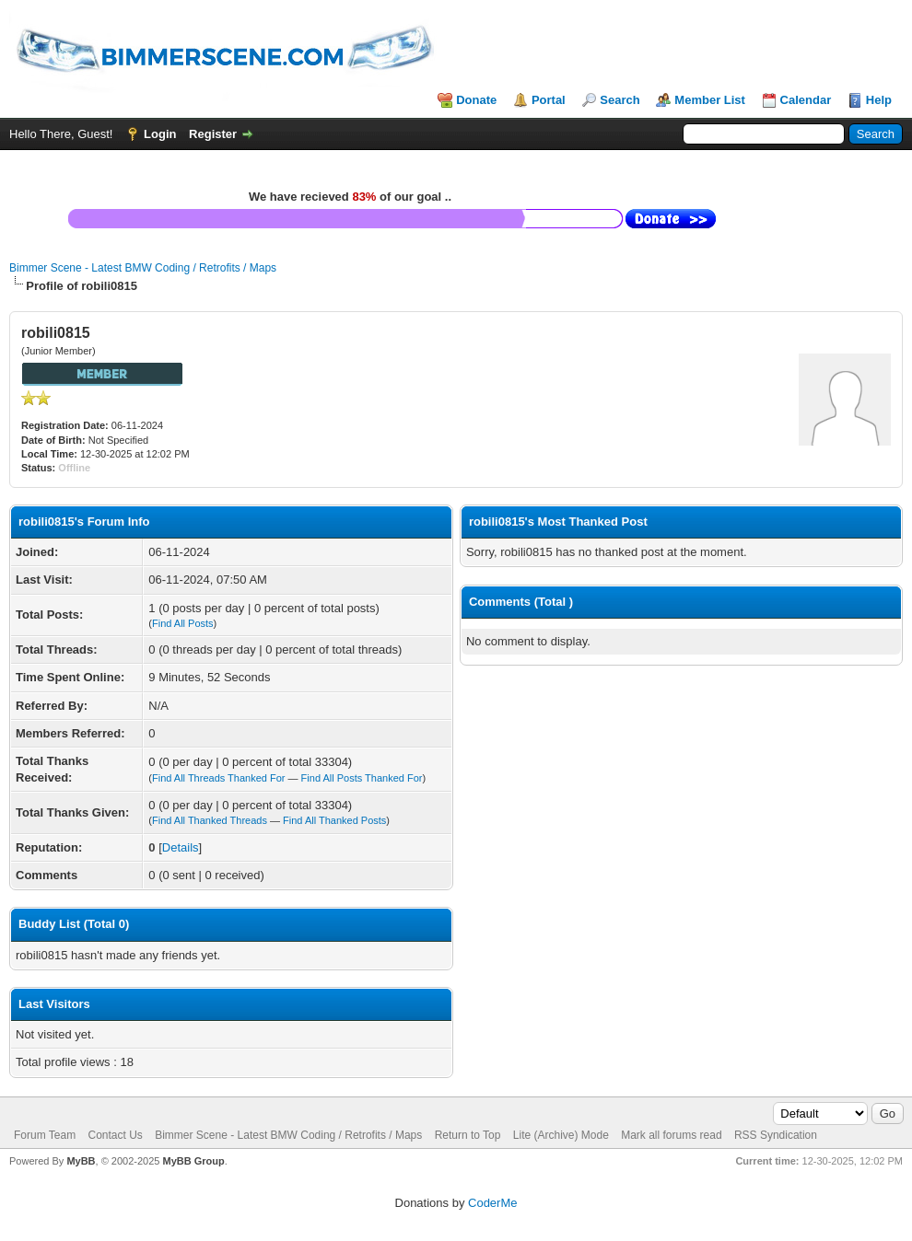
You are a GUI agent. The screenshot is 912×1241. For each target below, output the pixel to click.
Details (180, 847)
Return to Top (468, 1135)
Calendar (806, 100)
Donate (476, 100)
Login (160, 134)
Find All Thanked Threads (209, 820)
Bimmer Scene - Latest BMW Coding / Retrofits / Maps (142, 267)
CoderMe (492, 1203)
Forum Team (45, 1135)
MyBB (80, 1160)
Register (213, 134)
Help (879, 100)
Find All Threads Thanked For (219, 777)
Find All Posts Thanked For (362, 777)
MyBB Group (193, 1160)
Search (619, 100)
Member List (709, 100)
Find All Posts (183, 623)
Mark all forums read (671, 1135)
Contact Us (115, 1135)
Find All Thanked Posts (334, 820)
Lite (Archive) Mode (561, 1135)
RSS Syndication (775, 1135)
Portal (549, 100)
